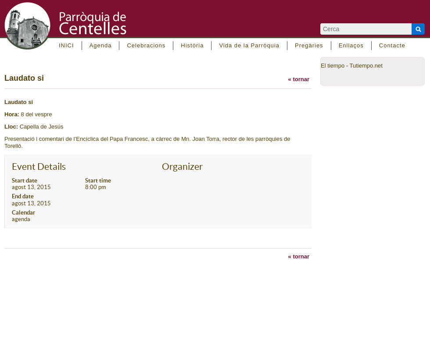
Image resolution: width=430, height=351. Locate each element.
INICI (66, 45)
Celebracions (146, 45)
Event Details (39, 166)
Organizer (182, 166)
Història (192, 45)
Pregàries (309, 45)
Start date (24, 180)
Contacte (392, 45)
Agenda (101, 45)
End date (23, 196)
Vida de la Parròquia (249, 45)
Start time (98, 180)
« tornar (298, 79)
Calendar (23, 212)
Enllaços (351, 45)
